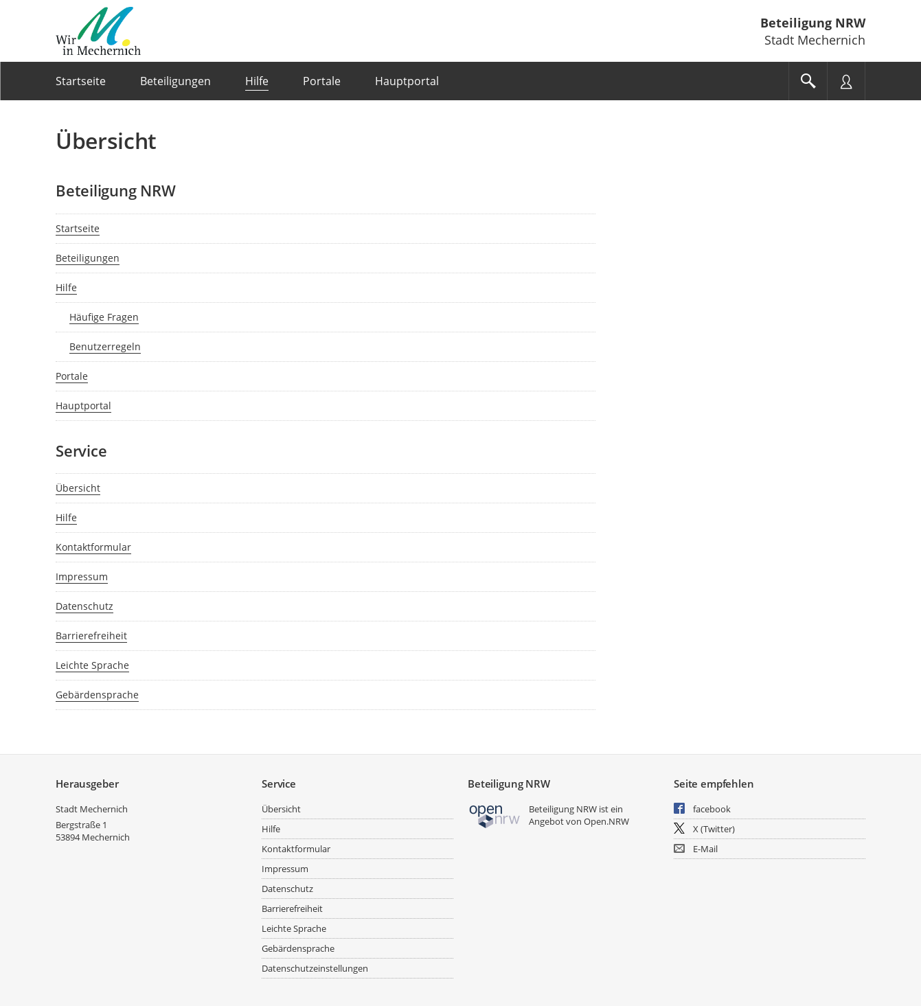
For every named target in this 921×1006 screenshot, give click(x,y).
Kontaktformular (93, 546)
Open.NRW (606, 821)
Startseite (78, 228)
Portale (72, 375)
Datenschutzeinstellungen (315, 968)
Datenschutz (84, 606)
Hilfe (66, 287)
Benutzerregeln (105, 346)
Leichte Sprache (92, 665)
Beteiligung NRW (812, 22)
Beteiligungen (88, 257)
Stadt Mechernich (92, 809)
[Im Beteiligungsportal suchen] (807, 81)
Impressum (82, 576)
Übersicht (78, 487)
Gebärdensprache (97, 694)
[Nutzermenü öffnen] (846, 81)
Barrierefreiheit (91, 635)
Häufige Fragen (104, 316)
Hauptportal (83, 405)
